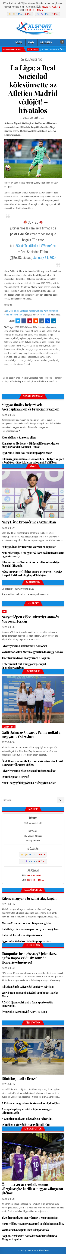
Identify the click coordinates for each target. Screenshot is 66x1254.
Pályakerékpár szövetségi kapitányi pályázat (28, 987)
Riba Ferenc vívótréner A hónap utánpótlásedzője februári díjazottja (30, 563)
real (10, 357)
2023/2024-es (26, 327)
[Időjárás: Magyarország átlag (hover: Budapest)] (33, 14)
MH (4, 611)
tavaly (52, 360)
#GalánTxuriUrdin (26, 246)
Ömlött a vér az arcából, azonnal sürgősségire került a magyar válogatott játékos (32, 762)
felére (7, 342)
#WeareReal (48, 246)
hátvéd (28, 342)
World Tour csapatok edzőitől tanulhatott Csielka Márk (30, 994)
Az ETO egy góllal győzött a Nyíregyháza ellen (29, 783)
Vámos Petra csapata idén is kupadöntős (25, 1230)
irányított (20, 345)
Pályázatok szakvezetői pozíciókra (22, 935)
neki (56, 353)
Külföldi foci (34, 59)
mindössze (48, 353)
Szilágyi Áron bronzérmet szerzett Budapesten (29, 547)
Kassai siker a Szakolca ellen (19, 437)
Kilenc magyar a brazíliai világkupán (29, 898)
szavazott (19, 360)
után (6, 364)
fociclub (14, 342)
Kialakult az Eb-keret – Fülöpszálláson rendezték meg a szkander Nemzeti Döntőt (30, 445)
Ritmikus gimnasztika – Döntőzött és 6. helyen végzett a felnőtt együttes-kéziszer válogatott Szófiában (33, 460)
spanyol (40, 357)
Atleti (49, 331)
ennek (39, 338)
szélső (28, 360)
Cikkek (31, 42)
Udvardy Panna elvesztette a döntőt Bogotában (29, 771)
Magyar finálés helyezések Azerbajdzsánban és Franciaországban (30, 406)
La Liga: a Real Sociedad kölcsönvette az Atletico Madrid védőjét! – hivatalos (33, 89)
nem (6, 357)
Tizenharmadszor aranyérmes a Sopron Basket (30, 1217)
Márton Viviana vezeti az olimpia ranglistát (26, 923)
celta (30, 334)
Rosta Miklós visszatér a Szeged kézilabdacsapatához (33, 1223)
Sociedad (32, 357)
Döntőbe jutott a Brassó (15, 777)
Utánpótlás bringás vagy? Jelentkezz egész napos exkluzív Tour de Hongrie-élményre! (29, 957)
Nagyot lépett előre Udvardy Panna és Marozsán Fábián (30, 618)
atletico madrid (11, 334)
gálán (21, 342)
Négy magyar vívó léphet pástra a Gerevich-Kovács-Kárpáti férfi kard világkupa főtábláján (33, 573)
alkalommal (51, 327)
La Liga (28, 349)
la (23, 349)
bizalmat (23, 334)
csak (35, 334)
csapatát (43, 334)
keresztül (40, 345)
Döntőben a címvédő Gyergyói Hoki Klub (26, 1125)
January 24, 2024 (44, 258)
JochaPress (8, 727)
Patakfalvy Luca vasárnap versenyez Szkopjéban (30, 929)
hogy (44, 342)
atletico (56, 331)
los (50, 349)
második (14, 353)
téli (57, 360)
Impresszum (46, 42)
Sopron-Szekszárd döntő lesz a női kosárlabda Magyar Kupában (29, 1237)
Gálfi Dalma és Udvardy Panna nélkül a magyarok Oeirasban (31, 734)
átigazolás (14, 331)
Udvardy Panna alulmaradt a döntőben (24, 646)
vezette (13, 364)
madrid (56, 349)
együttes (32, 338)
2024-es (41, 327)
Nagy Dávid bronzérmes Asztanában (29, 522)
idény (57, 342)
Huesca (50, 342)
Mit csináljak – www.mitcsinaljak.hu (18, 588)
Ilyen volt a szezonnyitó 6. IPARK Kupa (24, 1012)
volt (28, 364)
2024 (35, 327)
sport (47, 357)
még (21, 353)
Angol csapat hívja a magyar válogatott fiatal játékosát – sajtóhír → (33, 377)
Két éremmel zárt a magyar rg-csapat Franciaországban (24, 665)
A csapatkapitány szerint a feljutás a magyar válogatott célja (27, 1110)
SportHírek (9, 360)
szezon (35, 360)
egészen (23, 338)
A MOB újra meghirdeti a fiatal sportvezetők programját (27, 1004)
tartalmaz (44, 360)
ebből (15, 338)
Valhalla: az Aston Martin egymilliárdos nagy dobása (32, 652)
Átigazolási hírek (38, 331)
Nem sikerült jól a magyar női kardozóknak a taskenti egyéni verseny (33, 554)
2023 (17, 327)
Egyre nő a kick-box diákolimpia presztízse (27, 453)
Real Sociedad (20, 357)
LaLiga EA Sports (40, 349)
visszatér (21, 364)
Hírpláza (44, 314)
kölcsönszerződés (12, 349)
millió (39, 353)
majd (6, 353)
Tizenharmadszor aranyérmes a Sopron (26, 658)
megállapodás (30, 353)
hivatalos (36, 342)
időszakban (9, 345)
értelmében (48, 338)
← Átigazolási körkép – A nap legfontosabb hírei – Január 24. (30, 381)
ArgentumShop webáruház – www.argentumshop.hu (25, 594)
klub (54, 345)
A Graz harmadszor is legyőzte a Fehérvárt (27, 1118)
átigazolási (25, 331)
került (48, 345)
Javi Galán (30, 345)
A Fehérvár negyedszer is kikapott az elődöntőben (31, 1103)
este (56, 338)
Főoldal (18, 42)
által (6, 331)
